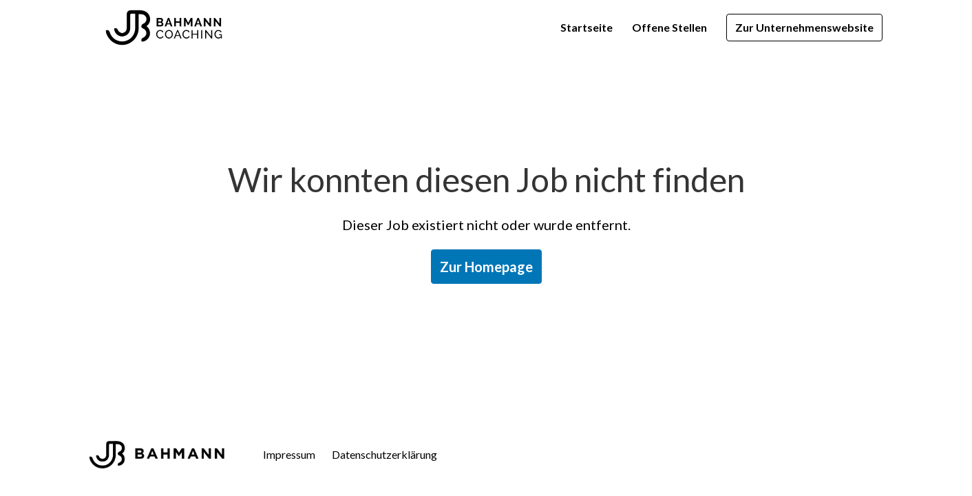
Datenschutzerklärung (384, 454)
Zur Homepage (486, 266)
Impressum (289, 454)
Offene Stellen (669, 27)
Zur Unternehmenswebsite (804, 27)
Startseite (586, 27)
